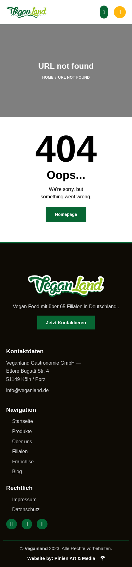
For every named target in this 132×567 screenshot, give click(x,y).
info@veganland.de (27, 390)
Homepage (66, 214)
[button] (104, 12)
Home (48, 77)
